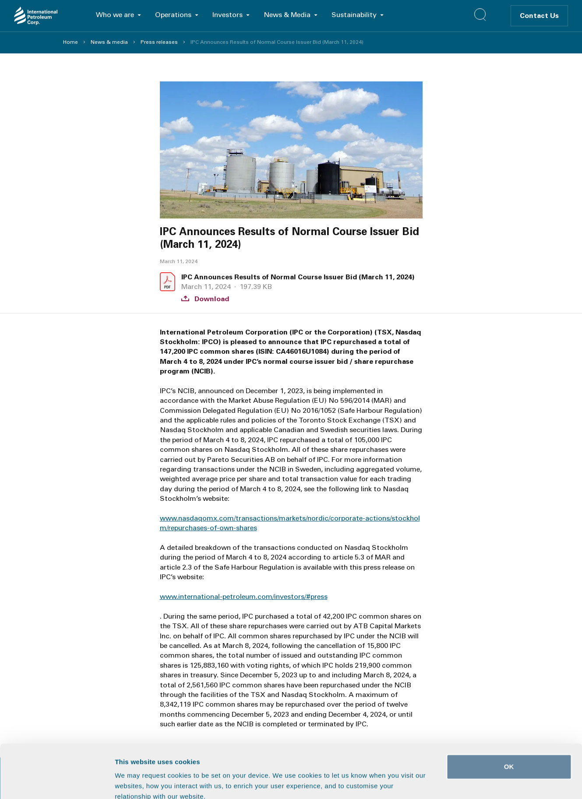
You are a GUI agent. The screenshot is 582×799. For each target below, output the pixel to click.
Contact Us (539, 15)
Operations (173, 15)
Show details (459, 781)
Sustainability (354, 15)
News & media (109, 42)
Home (70, 42)
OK (509, 716)
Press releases (159, 42)
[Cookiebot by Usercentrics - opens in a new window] (56, 781)
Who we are (115, 15)
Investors (227, 15)
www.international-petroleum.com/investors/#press (244, 596)
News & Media (287, 15)
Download (205, 299)
